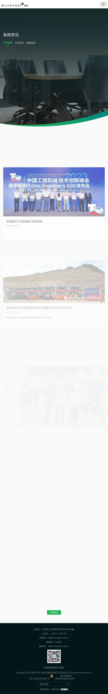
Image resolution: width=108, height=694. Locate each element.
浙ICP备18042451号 (39, 678)
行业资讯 (19, 43)
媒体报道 (30, 43)
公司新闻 (7, 43)
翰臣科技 (55, 689)
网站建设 (44, 689)
